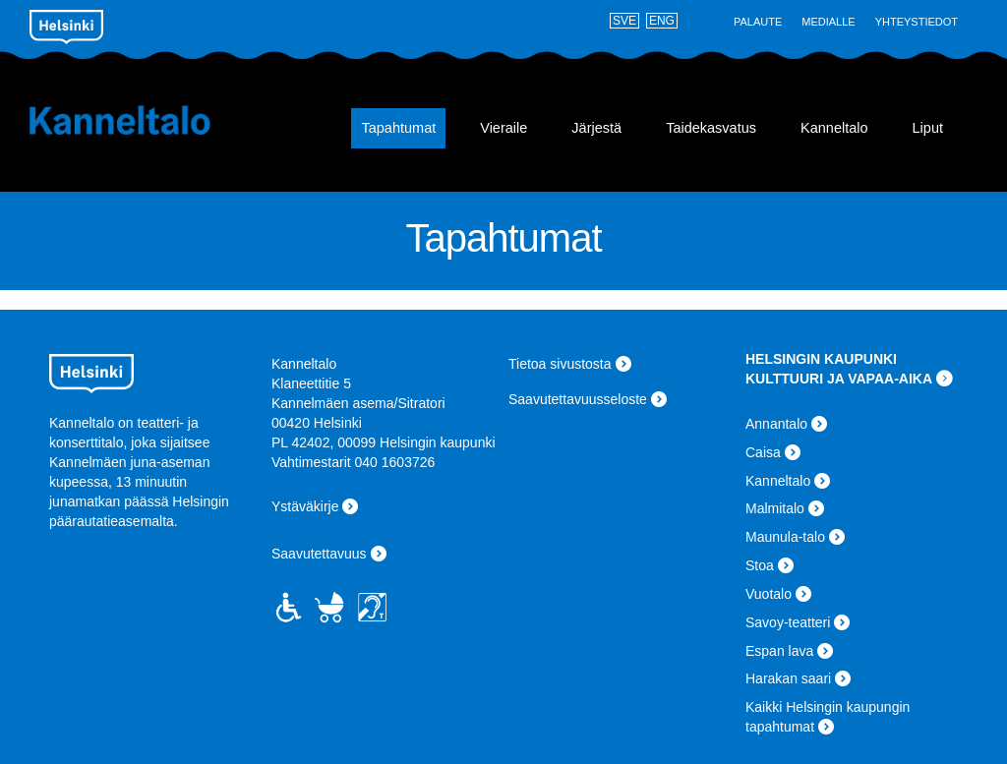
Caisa (763, 452)
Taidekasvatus (711, 128)
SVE (624, 21)
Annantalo (776, 424)
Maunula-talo (785, 537)
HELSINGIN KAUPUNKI (821, 359)
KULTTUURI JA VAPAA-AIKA (838, 378)
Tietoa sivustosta (560, 364)
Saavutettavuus (319, 553)
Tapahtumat (398, 128)
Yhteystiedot (916, 22)
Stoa (759, 565)
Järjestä (596, 128)
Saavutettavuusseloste (577, 399)
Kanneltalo (148, 120)
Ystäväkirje (304, 506)
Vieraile (503, 128)
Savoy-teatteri (787, 622)
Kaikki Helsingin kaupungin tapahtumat (827, 717)
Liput (928, 128)
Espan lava (779, 651)
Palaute (758, 22)
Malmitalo (774, 508)
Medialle (828, 22)
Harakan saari (788, 678)
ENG (662, 21)
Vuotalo (768, 594)
